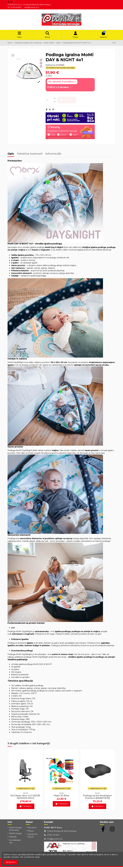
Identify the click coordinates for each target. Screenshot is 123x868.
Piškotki (12, 837)
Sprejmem (11, 862)
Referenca (50, 66)
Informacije (53, 154)
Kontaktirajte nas (15, 842)
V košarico (25, 807)
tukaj (37, 857)
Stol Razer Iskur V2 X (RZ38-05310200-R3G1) (25, 797)
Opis (11, 154)
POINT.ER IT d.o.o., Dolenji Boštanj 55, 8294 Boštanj (29, 4)
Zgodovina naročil (32, 836)
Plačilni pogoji (15, 834)
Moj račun (31, 828)
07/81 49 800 (53, 836)
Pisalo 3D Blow (61, 796)
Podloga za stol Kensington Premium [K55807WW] (97, 797)
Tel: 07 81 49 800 (15, 7)
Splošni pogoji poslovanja (15, 829)
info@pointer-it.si (31, 7)
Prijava (30, 832)
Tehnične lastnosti (29, 154)
